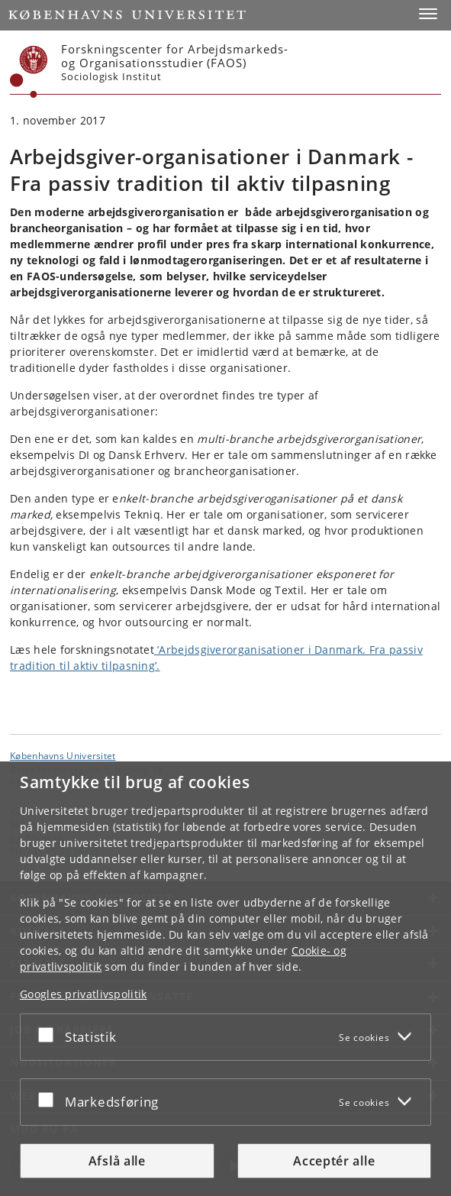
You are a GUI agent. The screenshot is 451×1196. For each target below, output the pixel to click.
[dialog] (225, 978)
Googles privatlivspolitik (83, 994)
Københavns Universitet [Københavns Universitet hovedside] (63, 755)
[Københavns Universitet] (29, 72)
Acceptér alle (334, 1160)
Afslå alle (117, 1160)
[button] (428, 14)
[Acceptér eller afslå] (49, 1034)
